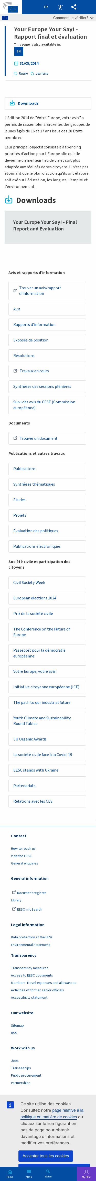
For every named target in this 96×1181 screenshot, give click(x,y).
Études (19, 500)
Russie (23, 73)
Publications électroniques (37, 547)
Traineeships (21, 1069)
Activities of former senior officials (37, 991)
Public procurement (26, 1076)
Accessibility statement (29, 998)
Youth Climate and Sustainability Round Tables (42, 721)
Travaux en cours (31, 371)
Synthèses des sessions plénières (42, 387)
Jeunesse (42, 73)
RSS (14, 1033)
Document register (29, 893)
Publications (24, 469)
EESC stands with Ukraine (35, 771)
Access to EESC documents (32, 976)
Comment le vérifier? (73, 18)
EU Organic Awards (30, 740)
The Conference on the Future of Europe (41, 632)
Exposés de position (30, 340)
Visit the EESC (21, 856)
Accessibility (60, 7)
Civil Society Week (29, 583)
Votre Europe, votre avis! (35, 672)
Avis (16, 309)
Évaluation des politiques (35, 531)
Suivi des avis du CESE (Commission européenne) (44, 405)
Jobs (15, 1061)
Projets (19, 515)
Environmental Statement (30, 945)
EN (19, 51)
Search (48, 1176)
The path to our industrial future (41, 703)
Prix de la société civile (33, 614)
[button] (74, 7)
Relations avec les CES (32, 802)
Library (16, 901)
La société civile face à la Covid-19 (42, 755)
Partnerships (20, 1083)
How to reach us (23, 849)
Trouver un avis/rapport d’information (37, 291)
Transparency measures (29, 968)
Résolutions (24, 356)
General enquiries (24, 864)
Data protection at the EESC (32, 938)
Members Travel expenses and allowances (43, 983)
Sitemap (17, 1026)
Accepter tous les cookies (46, 1156)
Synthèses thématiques (34, 484)
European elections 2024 (34, 598)
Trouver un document (35, 438)
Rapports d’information (34, 324)
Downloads (28, 103)
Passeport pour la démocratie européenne (39, 654)
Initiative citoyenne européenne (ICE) (46, 687)
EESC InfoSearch (27, 910)
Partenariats (24, 786)
